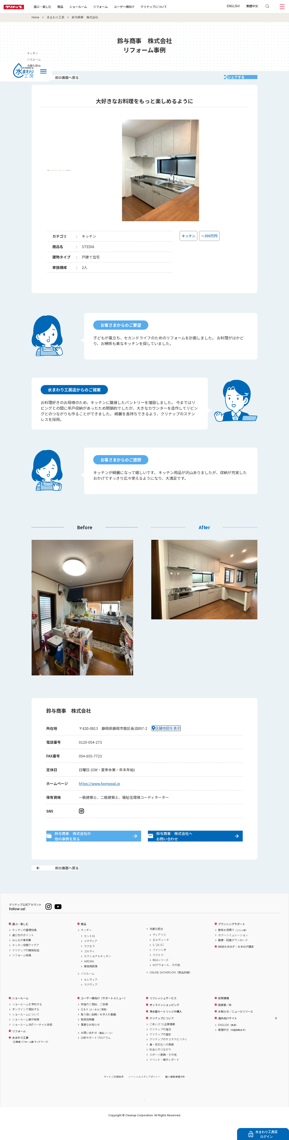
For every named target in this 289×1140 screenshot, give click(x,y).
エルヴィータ (161, 955)
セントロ (89, 952)
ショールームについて (25, 1030)
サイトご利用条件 (114, 1092)
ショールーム (92, 6)
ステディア (90, 957)
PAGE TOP (144, 1115)
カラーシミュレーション (233, 951)
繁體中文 (252, 6)
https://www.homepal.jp (99, 789)
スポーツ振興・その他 (163, 1070)
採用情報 (223, 1014)
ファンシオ (159, 966)
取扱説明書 (87, 1035)
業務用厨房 (91, 982)
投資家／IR (224, 1020)
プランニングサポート (231, 940)
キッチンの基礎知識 (24, 946)
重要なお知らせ (90, 1040)
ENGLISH (233, 6)
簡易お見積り (233, 946)
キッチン (86, 946)
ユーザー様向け (138, 6)
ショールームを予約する (27, 1020)
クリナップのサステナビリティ (168, 1055)
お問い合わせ (97, 1048)
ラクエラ (89, 962)
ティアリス (159, 950)
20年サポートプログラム (96, 1053)
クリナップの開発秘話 (25, 966)
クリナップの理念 (160, 1045)
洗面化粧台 (156, 944)
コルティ (89, 967)
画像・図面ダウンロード (233, 956)
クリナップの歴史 (160, 1050)
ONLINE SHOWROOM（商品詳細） (170, 988)
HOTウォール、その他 (166, 981)
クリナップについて (168, 6)
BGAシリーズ (160, 976)
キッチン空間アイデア (25, 961)
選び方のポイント (23, 951)
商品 (83, 940)
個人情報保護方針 (175, 1092)
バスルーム (87, 989)
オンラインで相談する (25, 1025)
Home (35, 17)
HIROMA (89, 977)
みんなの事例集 (21, 956)
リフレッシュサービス (163, 1014)
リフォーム (114, 6)
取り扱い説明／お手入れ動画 (98, 1030)
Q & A (94, 1025)
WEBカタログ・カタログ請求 (236, 962)
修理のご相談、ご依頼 (94, 1020)
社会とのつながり (160, 1065)
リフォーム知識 (21, 971)
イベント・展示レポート (164, 1075)
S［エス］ (159, 960)
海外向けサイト (227, 1034)
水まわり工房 (55, 17)
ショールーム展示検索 (25, 1035)
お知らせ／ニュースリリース (235, 1027)
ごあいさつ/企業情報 (162, 1040)
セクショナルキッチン (97, 972)
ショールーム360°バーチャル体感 (32, 1040)
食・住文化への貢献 (161, 1060)
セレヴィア (91, 995)
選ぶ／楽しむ (20, 940)
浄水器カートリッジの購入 (165, 1027)
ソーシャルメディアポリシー (144, 1092)
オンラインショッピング (164, 1020)
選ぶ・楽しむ (57, 6)
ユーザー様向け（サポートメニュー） (104, 1014)
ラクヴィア (91, 1000)
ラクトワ (158, 971)
